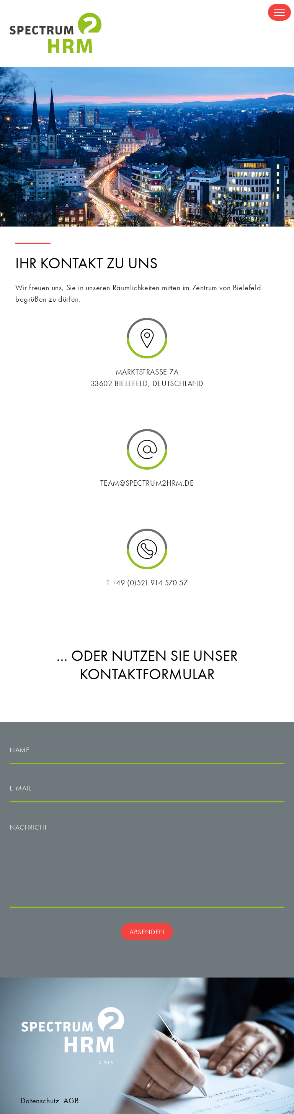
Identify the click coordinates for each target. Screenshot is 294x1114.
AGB (71, 1101)
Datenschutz (40, 1101)
